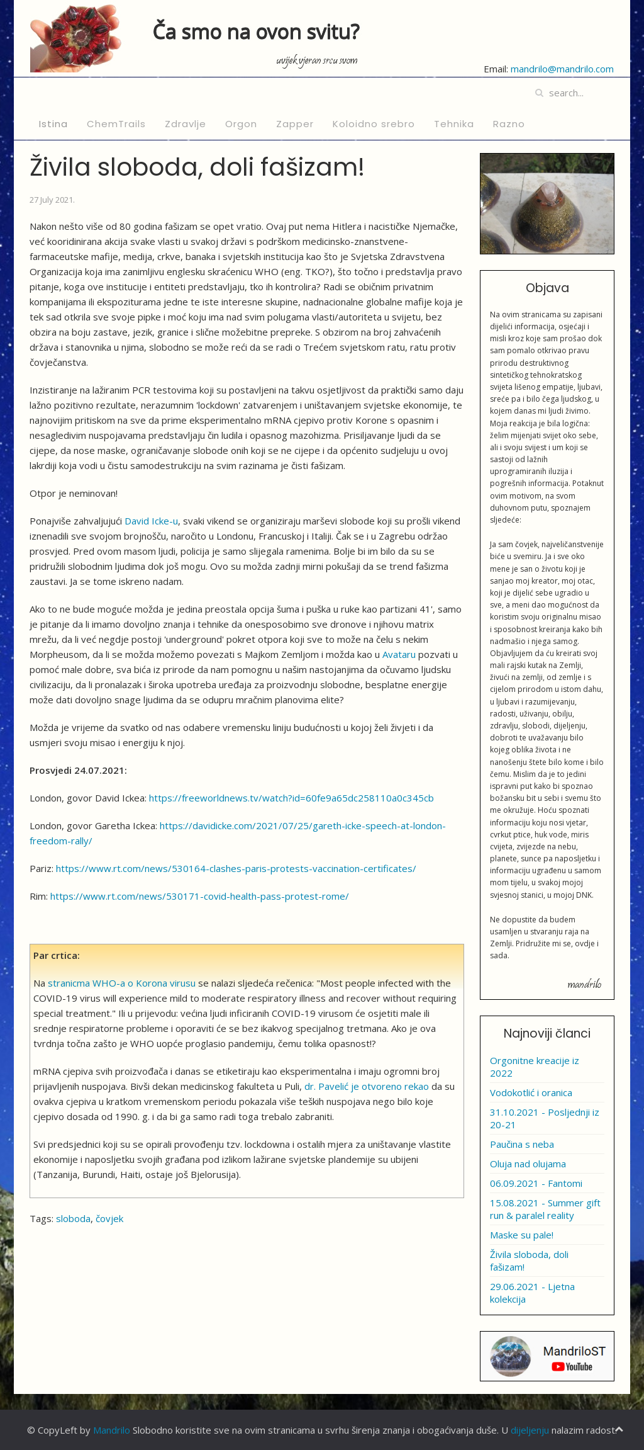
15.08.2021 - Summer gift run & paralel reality (545, 1208)
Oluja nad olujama (528, 1163)
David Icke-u (151, 520)
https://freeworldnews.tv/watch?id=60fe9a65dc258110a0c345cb (291, 797)
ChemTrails (116, 123)
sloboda (73, 1218)
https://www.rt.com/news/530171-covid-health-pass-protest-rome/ (199, 896)
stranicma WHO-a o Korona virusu (122, 983)
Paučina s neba (522, 1144)
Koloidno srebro (374, 123)
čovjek (109, 1218)
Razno (509, 123)
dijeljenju (530, 1430)
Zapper (295, 123)
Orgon (241, 123)
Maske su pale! (521, 1234)
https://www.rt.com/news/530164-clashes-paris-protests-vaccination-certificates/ (236, 868)
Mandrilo (111, 1430)
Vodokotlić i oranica (531, 1092)
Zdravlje (185, 123)
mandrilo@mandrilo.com (562, 68)
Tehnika (454, 123)
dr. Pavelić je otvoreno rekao (366, 1086)
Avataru (399, 654)
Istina (53, 123)
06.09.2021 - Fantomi (536, 1183)
